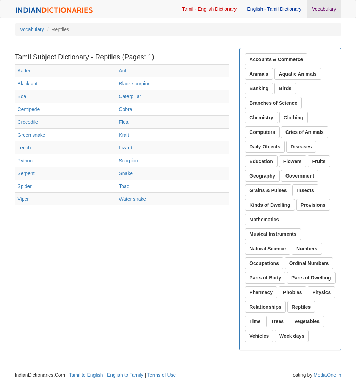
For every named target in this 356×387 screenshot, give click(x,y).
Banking (258, 88)
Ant (122, 71)
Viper (23, 199)
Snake (126, 173)
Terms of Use (161, 375)
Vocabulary (324, 9)
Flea (123, 122)
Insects (305, 190)
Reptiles (301, 307)
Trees (277, 321)
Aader (24, 71)
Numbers (306, 248)
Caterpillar (130, 96)
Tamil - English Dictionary (209, 9)
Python (25, 160)
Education (261, 161)
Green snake (31, 135)
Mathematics (264, 219)
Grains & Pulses (268, 190)
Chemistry (261, 117)
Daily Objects (264, 146)
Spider (25, 186)
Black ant (28, 83)
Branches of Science (273, 103)
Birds (285, 88)
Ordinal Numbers (309, 263)
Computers (262, 132)
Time (254, 321)
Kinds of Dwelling (269, 205)
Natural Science (267, 248)
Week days (291, 336)
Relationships (265, 307)
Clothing (294, 117)
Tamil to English (86, 375)
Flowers (292, 161)
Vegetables (307, 321)
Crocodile (28, 122)
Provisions (313, 205)
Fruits (319, 161)
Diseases (301, 146)
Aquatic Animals (298, 74)
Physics (321, 292)
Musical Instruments (272, 234)
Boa (22, 96)
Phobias (292, 292)
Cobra (125, 109)
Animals (258, 74)
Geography (262, 176)
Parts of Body (265, 278)
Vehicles (259, 336)
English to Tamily (125, 375)
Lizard (125, 147)
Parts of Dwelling (311, 278)
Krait (124, 135)
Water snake (132, 199)
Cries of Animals (304, 132)
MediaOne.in (327, 375)
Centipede (29, 109)
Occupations (264, 263)
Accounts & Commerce (276, 59)
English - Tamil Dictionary (274, 9)
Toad (124, 186)
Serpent (26, 173)
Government (299, 176)
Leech (24, 147)
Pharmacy (261, 292)
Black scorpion (134, 83)
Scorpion (128, 160)
